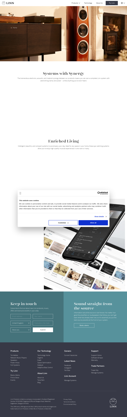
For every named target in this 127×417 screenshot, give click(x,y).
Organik (40, 358)
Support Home (96, 355)
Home (15, 28)
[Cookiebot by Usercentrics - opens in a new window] (99, 193)
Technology (88, 3)
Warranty (94, 360)
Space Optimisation (44, 363)
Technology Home (43, 355)
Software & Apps (97, 358)
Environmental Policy (70, 404)
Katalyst (40, 365)
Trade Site (94, 370)
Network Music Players (19, 358)
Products (76, 3)
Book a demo (84, 325)
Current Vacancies (70, 355)
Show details (99, 216)
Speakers (14, 360)
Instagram (67, 368)
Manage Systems (70, 380)
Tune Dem (40, 380)
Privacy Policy (68, 399)
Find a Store (15, 378)
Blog (38, 382)
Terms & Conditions (69, 402)
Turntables (14, 355)
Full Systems (15, 365)
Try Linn (112, 3)
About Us (99, 3)
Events (13, 380)
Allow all (93, 223)
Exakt (39, 360)
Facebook (67, 365)
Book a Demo (15, 375)
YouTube (67, 370)
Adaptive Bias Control (45, 367)
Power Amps (15, 363)
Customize (63, 223)
